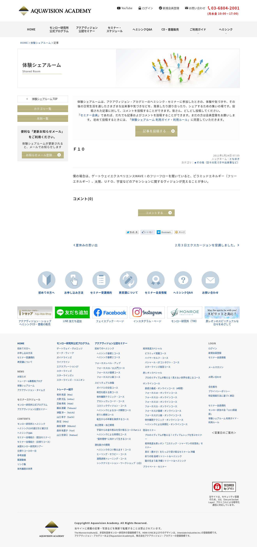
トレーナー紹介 (65, 389)
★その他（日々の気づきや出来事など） (217, 162)
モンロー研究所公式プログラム (59, 29)
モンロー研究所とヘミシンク (31, 423)
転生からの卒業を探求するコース (113, 419)
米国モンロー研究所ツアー (30, 446)
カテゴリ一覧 (42, 109)
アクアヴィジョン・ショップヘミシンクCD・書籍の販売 (34, 316)
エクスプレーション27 (67, 366)
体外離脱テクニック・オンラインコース (164, 419)
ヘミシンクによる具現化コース (112, 434)
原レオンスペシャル (152, 372)
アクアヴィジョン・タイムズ (31, 390)
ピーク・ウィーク (65, 352)
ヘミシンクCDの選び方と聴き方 (32, 428)
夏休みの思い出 (87, 245)
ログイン (147, 8)
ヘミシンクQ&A (142, 29)
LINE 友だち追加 (72, 314)
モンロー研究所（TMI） (184, 314)
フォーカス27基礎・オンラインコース (163, 410)
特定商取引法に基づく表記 (221, 395)
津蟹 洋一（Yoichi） (66, 412)
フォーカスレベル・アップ (108, 363)
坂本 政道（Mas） (65, 394)
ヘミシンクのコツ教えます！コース (114, 449)
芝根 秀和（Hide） (66, 403)
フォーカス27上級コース (108, 376)
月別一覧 (43, 118)
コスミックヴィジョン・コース (112, 405)
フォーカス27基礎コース (108, 372)
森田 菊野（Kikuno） (67, 425)
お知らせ (21, 376)
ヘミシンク (226, 29)
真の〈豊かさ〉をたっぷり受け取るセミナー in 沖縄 (170, 451)
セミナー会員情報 (156, 292)
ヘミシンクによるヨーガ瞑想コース (114, 410)
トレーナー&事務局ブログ (29, 381)
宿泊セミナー (149, 430)
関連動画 (21, 459)
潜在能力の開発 (102, 444)
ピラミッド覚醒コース (155, 353)
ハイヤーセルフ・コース (156, 357)
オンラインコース (151, 383)
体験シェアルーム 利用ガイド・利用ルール (159, 119)
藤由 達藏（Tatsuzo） (67, 408)
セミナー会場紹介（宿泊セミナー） (34, 437)
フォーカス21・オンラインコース (161, 406)
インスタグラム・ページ (147, 314)
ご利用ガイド (198, 29)
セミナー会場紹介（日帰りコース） (34, 441)
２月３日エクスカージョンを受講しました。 (205, 245)
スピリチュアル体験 (104, 382)
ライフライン (63, 361)
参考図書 (21, 455)
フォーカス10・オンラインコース (161, 392)
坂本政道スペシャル (152, 348)
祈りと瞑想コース (105, 414)
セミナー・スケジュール (114, 29)
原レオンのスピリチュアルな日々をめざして (222, 316)
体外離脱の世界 (24, 468)
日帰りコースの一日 (26, 450)
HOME (31, 29)
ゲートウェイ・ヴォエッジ (69, 348)
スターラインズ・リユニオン (71, 379)
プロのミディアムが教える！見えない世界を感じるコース (172, 377)
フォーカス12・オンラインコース (161, 397)
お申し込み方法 (73, 292)
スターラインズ (64, 370)
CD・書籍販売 (170, 29)
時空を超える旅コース (107, 392)
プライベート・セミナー (155, 466)
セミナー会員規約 (217, 405)
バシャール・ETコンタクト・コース (162, 362)
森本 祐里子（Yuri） (66, 430)
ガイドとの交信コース (107, 387)
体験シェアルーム (41, 43)
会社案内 (212, 386)
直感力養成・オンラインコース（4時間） (164, 388)
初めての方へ (46, 292)
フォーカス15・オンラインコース (161, 401)
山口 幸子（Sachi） (66, 417)
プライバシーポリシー (219, 391)
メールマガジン (215, 367)
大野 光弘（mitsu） (66, 399)
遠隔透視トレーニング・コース (112, 458)
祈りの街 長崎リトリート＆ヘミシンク (163, 456)
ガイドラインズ (64, 357)
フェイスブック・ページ (109, 314)
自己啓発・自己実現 (104, 425)
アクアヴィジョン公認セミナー (87, 29)
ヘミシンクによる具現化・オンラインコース (166, 424)
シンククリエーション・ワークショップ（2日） (120, 463)
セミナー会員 (89, 115)
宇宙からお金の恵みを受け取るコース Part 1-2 (119, 429)
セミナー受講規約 (101, 292)
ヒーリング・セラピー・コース (112, 454)
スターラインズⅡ (65, 375)
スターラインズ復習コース (157, 366)
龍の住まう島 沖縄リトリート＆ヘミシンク (165, 460)
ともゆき (235, 159)
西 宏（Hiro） (63, 421)
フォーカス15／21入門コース (111, 367)
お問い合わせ (197, 8)
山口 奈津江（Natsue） (68, 434)
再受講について (128, 292)
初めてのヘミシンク (104, 348)
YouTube (126, 8)
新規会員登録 (171, 8)
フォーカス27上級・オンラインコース (163, 415)
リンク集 (21, 464)
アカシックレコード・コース (110, 401)
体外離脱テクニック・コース (110, 396)
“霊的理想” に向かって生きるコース (114, 438)
